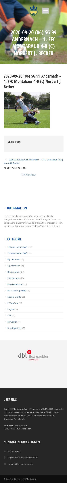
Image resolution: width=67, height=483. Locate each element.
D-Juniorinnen (14, 272)
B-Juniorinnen (14, 259)
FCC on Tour (13, 303)
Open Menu (45, 11)
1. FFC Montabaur (28, 174)
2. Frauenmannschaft (17, 253)
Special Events (14, 296)
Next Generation (15, 284)
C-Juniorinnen (14, 265)
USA (9, 315)
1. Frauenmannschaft (17, 247)
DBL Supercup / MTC (17, 290)
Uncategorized (14, 328)
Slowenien (12, 321)
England (11, 309)
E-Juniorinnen (14, 278)
